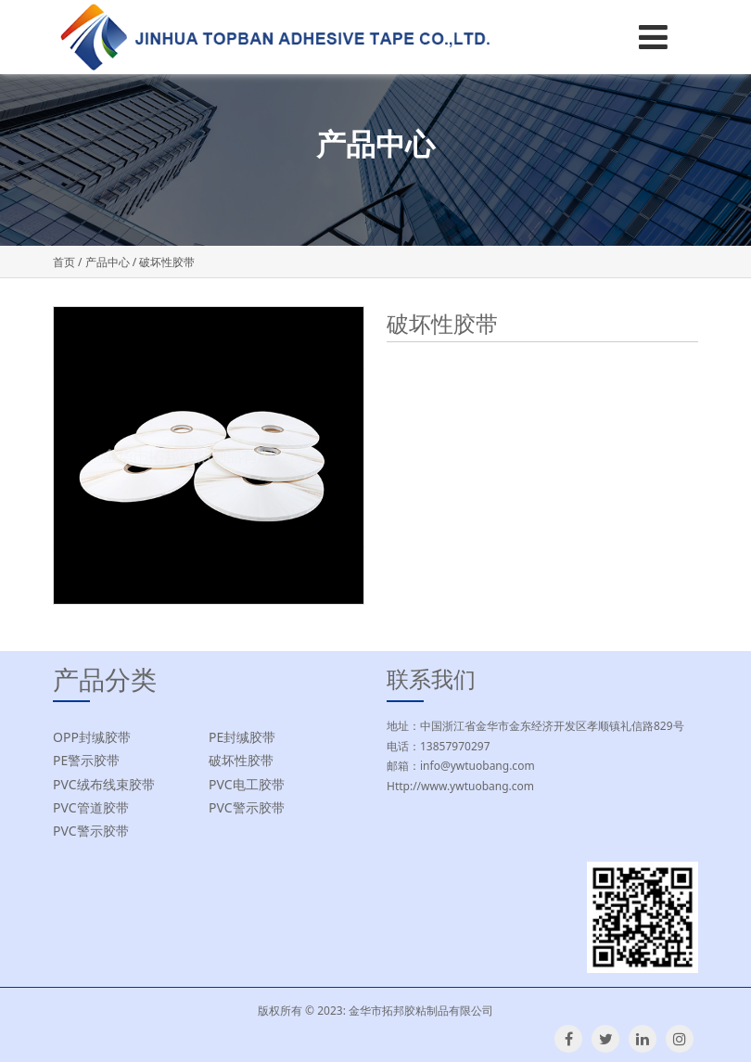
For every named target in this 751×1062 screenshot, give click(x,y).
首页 (64, 262)
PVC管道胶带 (91, 807)
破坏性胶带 (241, 760)
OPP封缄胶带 (92, 737)
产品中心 (107, 262)
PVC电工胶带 (247, 784)
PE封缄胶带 (242, 737)
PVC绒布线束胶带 (104, 784)
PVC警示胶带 (247, 807)
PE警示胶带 (86, 760)
